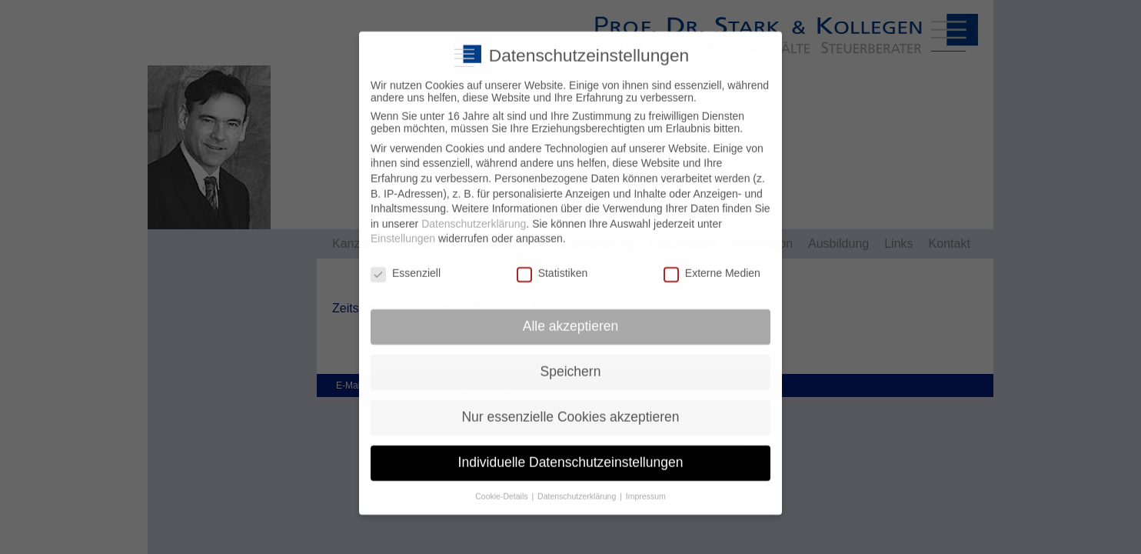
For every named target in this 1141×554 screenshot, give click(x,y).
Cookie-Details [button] (502, 485)
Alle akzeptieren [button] (571, 316)
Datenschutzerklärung (473, 214)
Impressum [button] (646, 485)
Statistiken (552, 263)
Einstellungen (403, 228)
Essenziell (406, 263)
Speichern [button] (571, 361)
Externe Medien (712, 263)
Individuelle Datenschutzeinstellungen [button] (571, 452)
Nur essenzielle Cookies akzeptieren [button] (570, 407)
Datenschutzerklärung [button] (577, 485)
